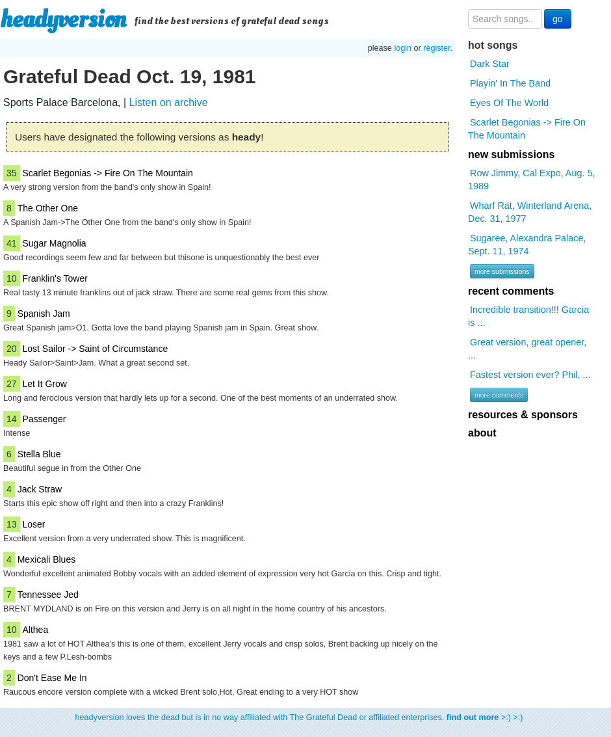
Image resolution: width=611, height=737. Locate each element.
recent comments (511, 291)
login (402, 48)
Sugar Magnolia (54, 243)
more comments (498, 395)
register (436, 48)
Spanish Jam (44, 313)
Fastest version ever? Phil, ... (530, 374)
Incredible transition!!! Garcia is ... (528, 316)
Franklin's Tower (54, 278)
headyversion (63, 19)
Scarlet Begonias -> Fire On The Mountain (107, 173)
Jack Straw (40, 489)
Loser (33, 524)
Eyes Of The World (509, 103)
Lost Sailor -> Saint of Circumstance (95, 348)
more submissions (502, 271)
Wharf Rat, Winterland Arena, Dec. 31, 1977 (530, 212)
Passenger (44, 419)
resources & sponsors (523, 414)
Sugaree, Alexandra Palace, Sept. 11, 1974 (527, 244)
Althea (35, 629)
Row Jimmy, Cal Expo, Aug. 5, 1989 (531, 179)
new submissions (511, 154)
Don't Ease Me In (52, 678)
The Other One (48, 208)
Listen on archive (168, 102)
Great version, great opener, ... (527, 348)
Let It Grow (44, 384)
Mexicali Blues (46, 559)
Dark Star (490, 64)
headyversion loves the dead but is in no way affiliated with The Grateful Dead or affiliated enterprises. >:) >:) (299, 717)
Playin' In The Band (510, 83)
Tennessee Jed (48, 594)
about (482, 432)
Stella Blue (39, 454)
